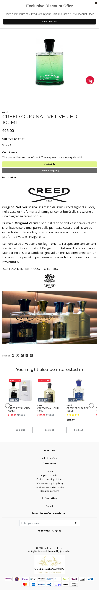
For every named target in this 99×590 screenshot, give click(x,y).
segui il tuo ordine (49, 475)
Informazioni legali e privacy (49, 483)
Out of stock (9, 152)
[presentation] (7, 405)
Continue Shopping (50, 170)
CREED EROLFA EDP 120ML (78, 410)
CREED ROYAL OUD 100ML (19, 410)
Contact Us (49, 164)
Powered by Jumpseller (59, 551)
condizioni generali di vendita (50, 487)
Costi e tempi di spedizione (49, 479)
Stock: (6, 145)
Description (9, 177)
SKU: (4, 139)
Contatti (50, 471)
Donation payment (49, 490)
